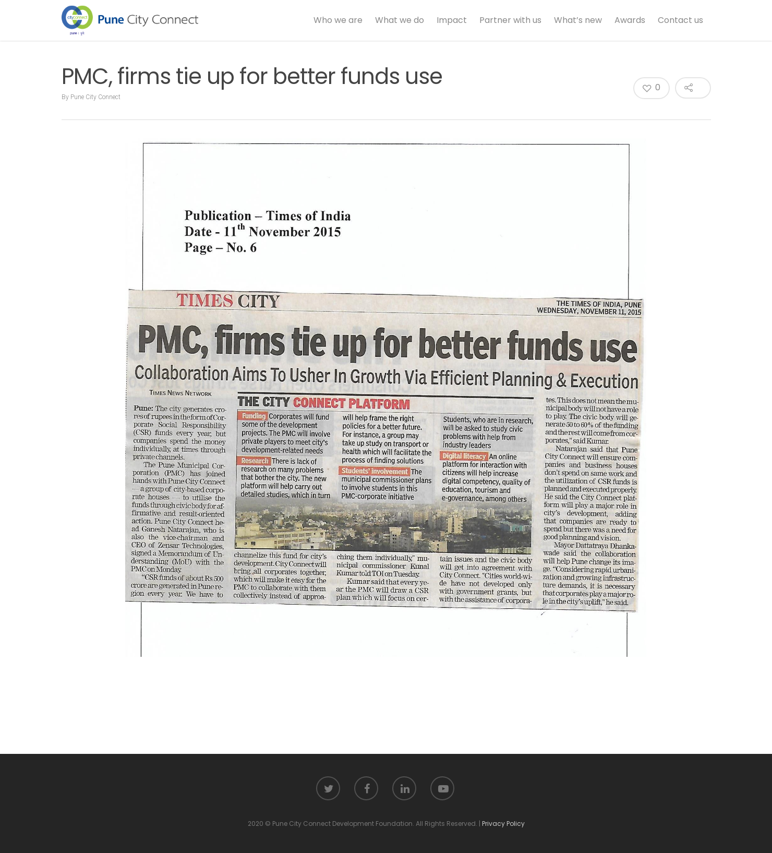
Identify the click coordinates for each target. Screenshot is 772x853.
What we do (399, 20)
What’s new (578, 20)
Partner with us (510, 20)
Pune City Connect (95, 97)
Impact (452, 20)
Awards (629, 20)
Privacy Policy (503, 823)
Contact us (680, 20)
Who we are (338, 20)
